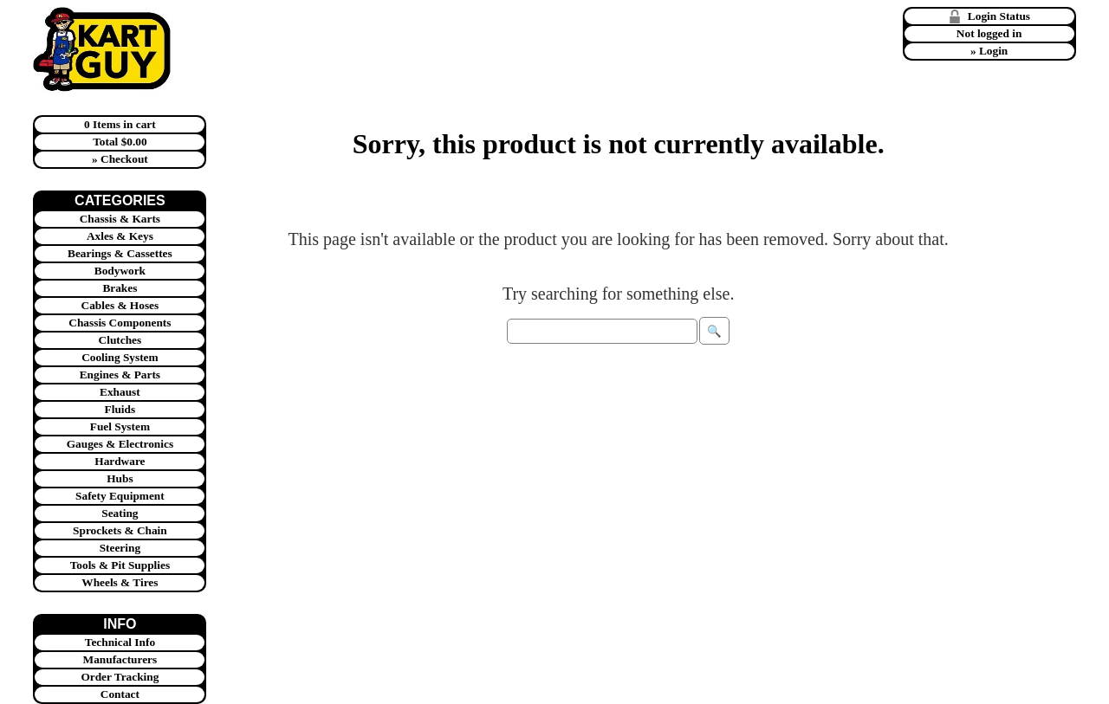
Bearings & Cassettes (120, 253)
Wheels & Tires (119, 582)
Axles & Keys (120, 235)
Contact (120, 694)
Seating (119, 513)
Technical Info (120, 642)
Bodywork (120, 270)
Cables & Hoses (120, 305)
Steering (120, 547)
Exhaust (120, 391)
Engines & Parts (120, 374)
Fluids (120, 409)
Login (993, 50)
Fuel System (120, 426)
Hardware (119, 461)
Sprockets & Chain (120, 530)
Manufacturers (120, 659)
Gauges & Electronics (120, 443)
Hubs (120, 478)
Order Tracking (120, 676)
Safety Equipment (120, 495)
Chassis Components (119, 322)
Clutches (120, 339)
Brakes (119, 287)
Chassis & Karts (120, 218)
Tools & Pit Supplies (120, 565)
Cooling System (120, 357)
